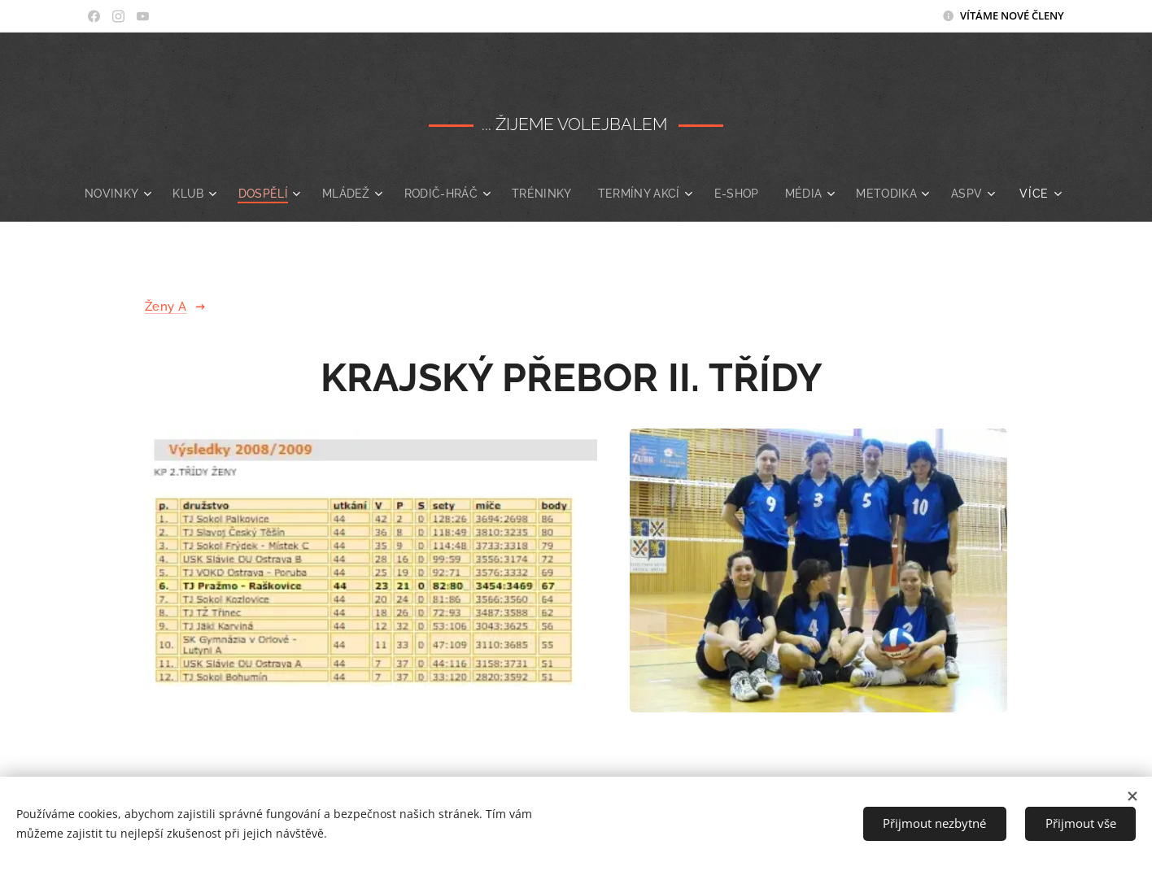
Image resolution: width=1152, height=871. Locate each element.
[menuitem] (145, 193)
